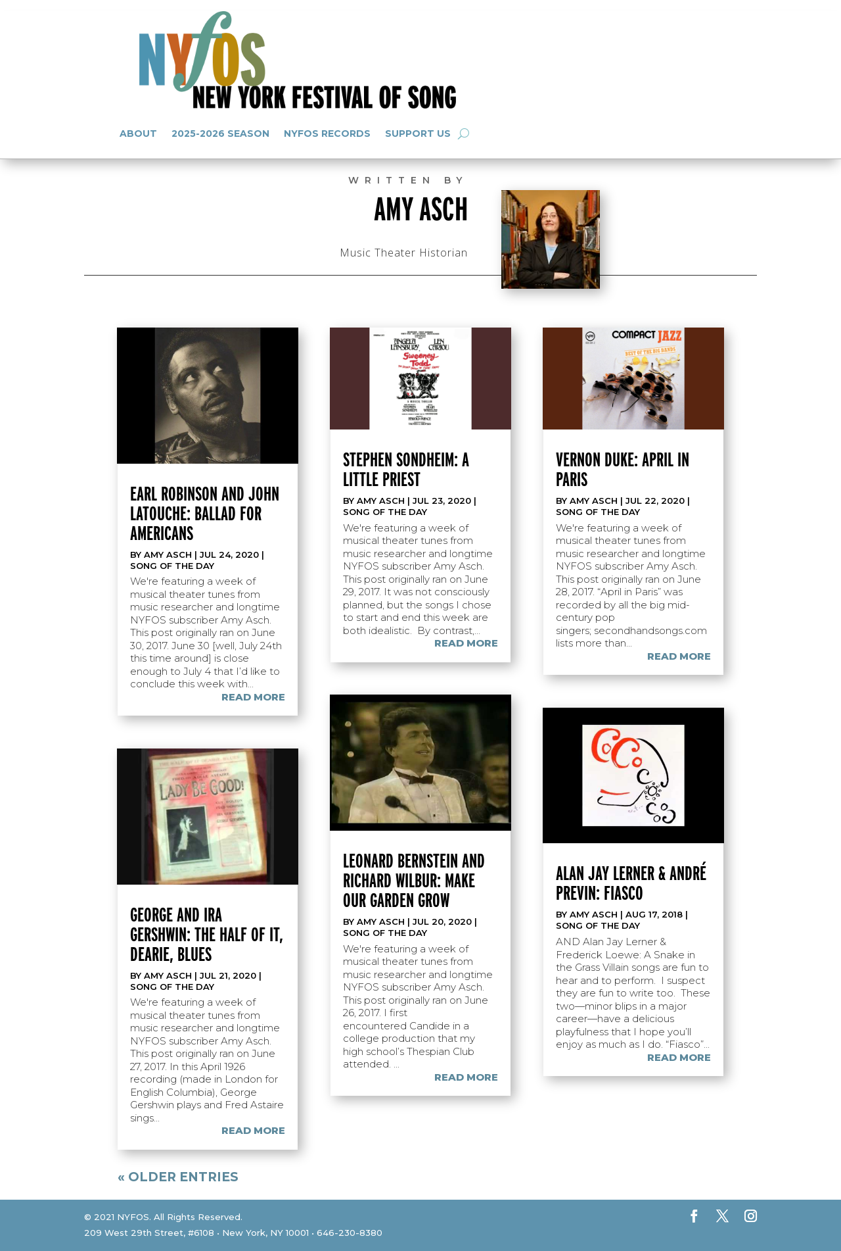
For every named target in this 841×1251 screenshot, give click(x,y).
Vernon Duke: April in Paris (622, 469)
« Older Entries (178, 1177)
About (138, 133)
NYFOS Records (327, 133)
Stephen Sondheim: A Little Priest (406, 469)
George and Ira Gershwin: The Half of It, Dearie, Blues (206, 934)
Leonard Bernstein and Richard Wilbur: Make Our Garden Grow (414, 880)
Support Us (418, 133)
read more (253, 697)
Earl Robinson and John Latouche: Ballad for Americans (204, 513)
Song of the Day (172, 565)
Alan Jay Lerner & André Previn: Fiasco (631, 882)
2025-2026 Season (220, 133)
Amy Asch (168, 554)
